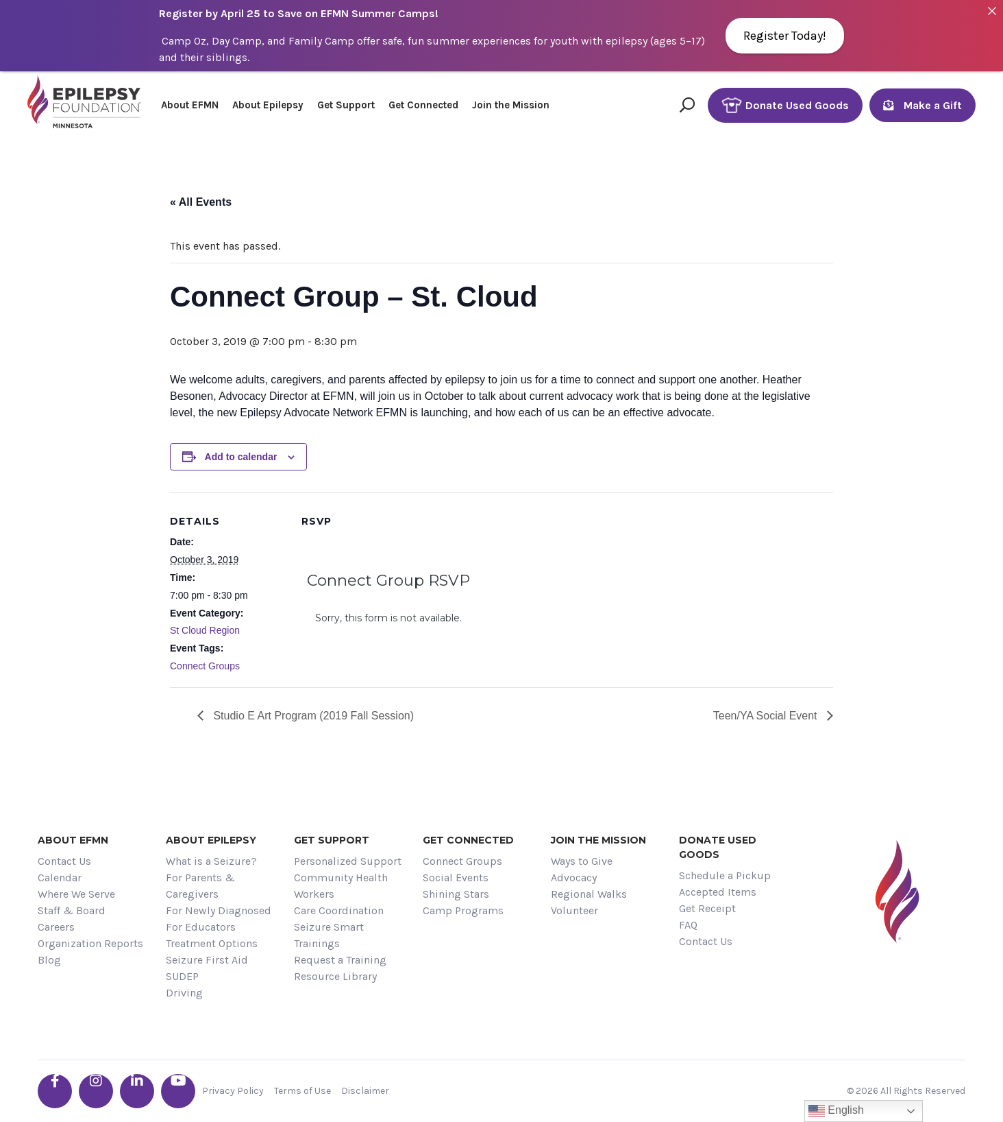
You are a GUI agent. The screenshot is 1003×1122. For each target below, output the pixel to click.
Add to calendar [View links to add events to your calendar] (241, 456)
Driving (184, 992)
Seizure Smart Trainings (329, 935)
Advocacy (574, 877)
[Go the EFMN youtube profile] (178, 1091)
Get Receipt (707, 908)
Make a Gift (922, 105)
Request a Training (340, 959)
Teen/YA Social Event (766, 715)
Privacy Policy (233, 1091)
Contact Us (64, 861)
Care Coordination (339, 910)
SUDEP (182, 976)
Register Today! (784, 35)
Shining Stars (456, 893)
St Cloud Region (205, 630)
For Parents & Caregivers (200, 885)
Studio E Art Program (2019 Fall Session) (312, 715)
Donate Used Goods (785, 105)
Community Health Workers (341, 885)
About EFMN (190, 105)
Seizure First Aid (207, 959)
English (836, 1111)
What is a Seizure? (211, 861)
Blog (49, 959)
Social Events (455, 877)
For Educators (201, 926)
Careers (56, 926)
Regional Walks (589, 893)
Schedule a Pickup (725, 875)
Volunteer (574, 910)
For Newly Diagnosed (218, 910)
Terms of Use (302, 1091)
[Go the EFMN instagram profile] (96, 1091)
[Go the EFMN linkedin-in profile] (137, 1091)
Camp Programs (463, 910)
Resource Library (335, 976)
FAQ (688, 924)
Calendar (60, 877)
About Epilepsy (268, 105)
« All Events (201, 202)
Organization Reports (90, 943)
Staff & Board (72, 910)
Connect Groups (205, 665)
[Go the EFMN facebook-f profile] (55, 1091)
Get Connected (423, 105)
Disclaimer (365, 1091)
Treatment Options (212, 943)
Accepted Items (717, 891)
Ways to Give (581, 861)
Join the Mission (510, 105)
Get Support (346, 105)
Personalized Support (347, 861)
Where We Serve (76, 893)
